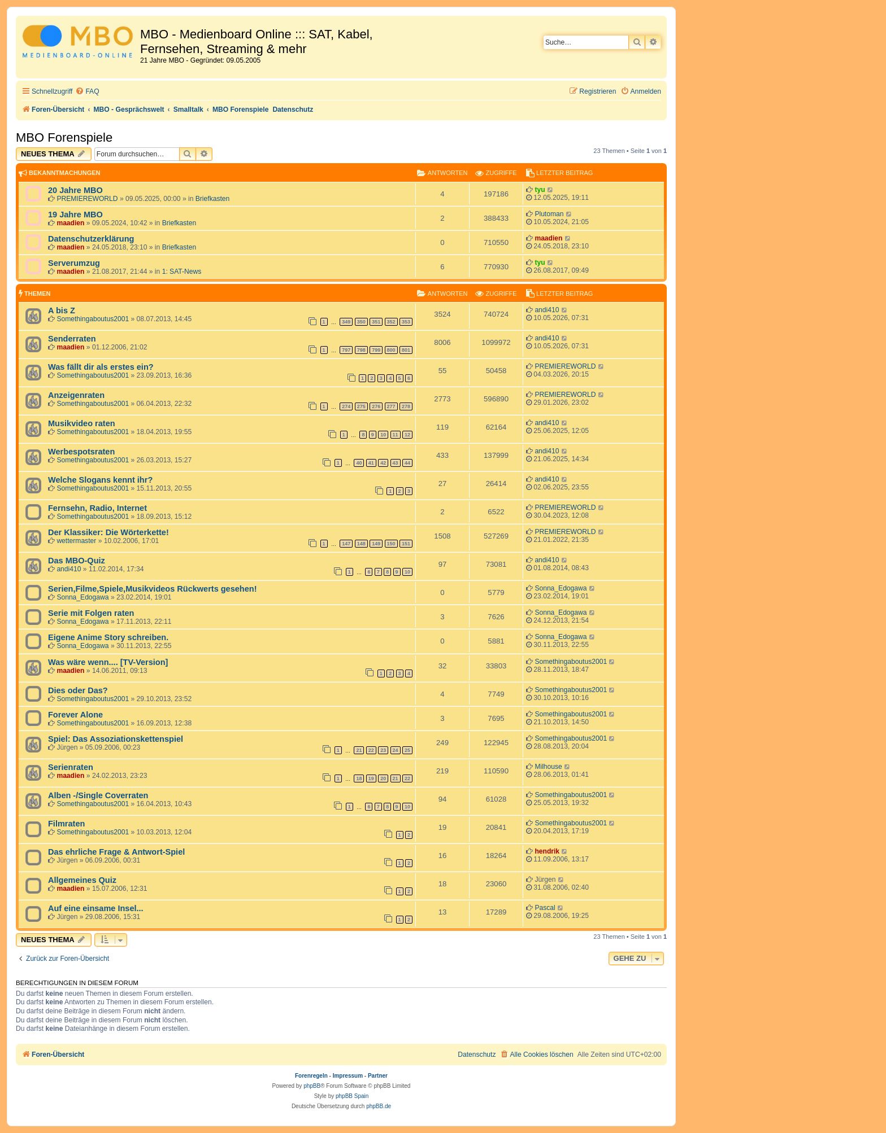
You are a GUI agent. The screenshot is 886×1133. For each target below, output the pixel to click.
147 (346, 543)
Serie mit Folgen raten (91, 613)
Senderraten (72, 338)
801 (406, 350)
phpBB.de (378, 1106)
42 (383, 463)
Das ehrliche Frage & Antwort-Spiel (116, 851)
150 (391, 543)
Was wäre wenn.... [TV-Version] (108, 662)
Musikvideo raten (81, 423)
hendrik (547, 851)
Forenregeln (311, 1076)
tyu (540, 190)
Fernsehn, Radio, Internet (97, 508)
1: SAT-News (182, 271)
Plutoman (549, 214)
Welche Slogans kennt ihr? (100, 479)
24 (395, 750)
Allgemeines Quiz (82, 880)
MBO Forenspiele (64, 137)
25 (407, 750)
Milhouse (548, 767)
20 (383, 778)
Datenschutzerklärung (91, 238)
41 (371, 463)
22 (371, 750)
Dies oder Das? (78, 690)
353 (406, 322)
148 (361, 543)
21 (359, 750)
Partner (378, 1076)
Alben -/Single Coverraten (98, 795)
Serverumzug (74, 263)
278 (406, 406)
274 (346, 406)
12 (407, 435)
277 (391, 406)
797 (346, 350)
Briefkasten (213, 199)
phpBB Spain (352, 1096)
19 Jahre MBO (75, 214)
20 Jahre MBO (75, 190)
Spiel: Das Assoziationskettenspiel (115, 738)
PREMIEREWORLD (87, 199)
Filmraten (66, 823)
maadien (70, 223)
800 (391, 350)
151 (406, 543)
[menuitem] (87, 91)
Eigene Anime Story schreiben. (108, 637)
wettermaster (76, 541)
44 (407, 463)
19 (371, 778)
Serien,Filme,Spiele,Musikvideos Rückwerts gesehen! (152, 588)
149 (376, 543)
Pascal (545, 908)
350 (361, 322)
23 (383, 750)
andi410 (547, 310)
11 (395, 435)
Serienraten (70, 767)
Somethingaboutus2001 (93, 319)
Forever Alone (75, 714)
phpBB (311, 1086)
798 (361, 350)
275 (361, 406)
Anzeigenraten (76, 395)
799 (376, 350)
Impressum (348, 1076)
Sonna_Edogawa (82, 597)
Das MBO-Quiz (76, 560)
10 (383, 435)
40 (359, 463)
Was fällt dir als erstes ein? (101, 366)
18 (359, 778)
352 (391, 322)
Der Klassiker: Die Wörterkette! (108, 532)
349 (346, 322)
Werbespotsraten (81, 451)
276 (376, 406)
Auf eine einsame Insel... (96, 908)
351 (376, 322)
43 (395, 463)
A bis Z (61, 310)
